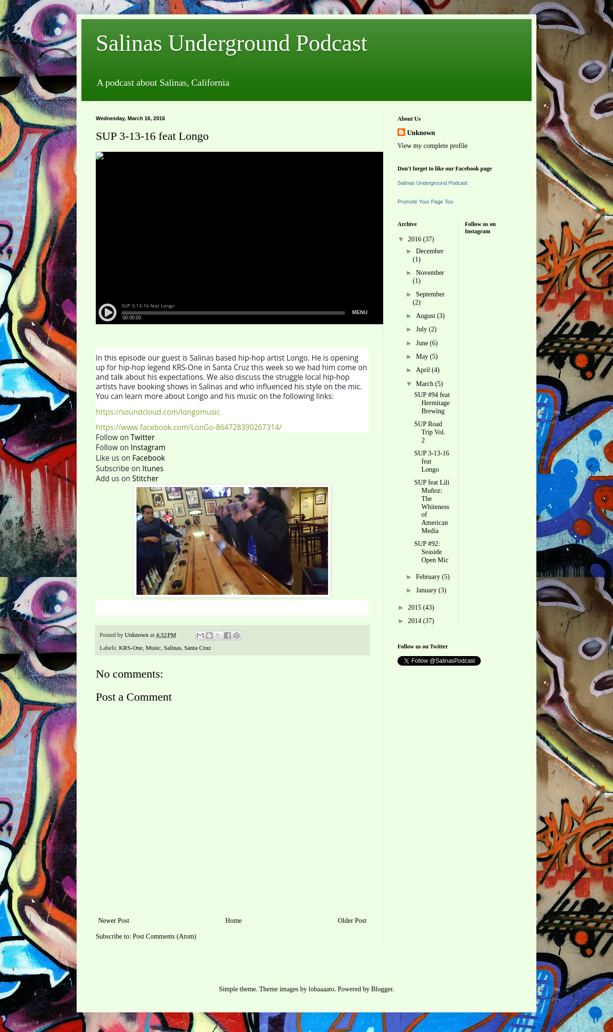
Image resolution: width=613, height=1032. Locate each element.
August (426, 315)
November (430, 272)
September (430, 294)
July (422, 329)
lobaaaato (321, 989)
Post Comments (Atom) (164, 936)
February (429, 576)
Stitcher (145, 479)
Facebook (148, 458)
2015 (415, 607)
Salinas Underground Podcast (231, 43)
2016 (415, 239)
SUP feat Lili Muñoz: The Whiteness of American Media (431, 506)
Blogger (381, 989)
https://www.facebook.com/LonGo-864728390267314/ (189, 427)
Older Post (352, 920)
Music (153, 648)
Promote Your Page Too (425, 201)
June (423, 343)
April (423, 370)
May (423, 356)
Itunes (153, 469)
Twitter (143, 437)
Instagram (148, 447)
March (425, 383)
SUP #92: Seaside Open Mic (431, 552)
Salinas (172, 648)
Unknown (421, 132)
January (427, 590)
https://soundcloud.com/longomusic (158, 412)
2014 (415, 620)
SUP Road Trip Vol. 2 (429, 432)
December (429, 251)
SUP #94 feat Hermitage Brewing (432, 403)
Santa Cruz (197, 648)
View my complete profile (432, 145)
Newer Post (113, 920)
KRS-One (131, 648)
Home (234, 920)
